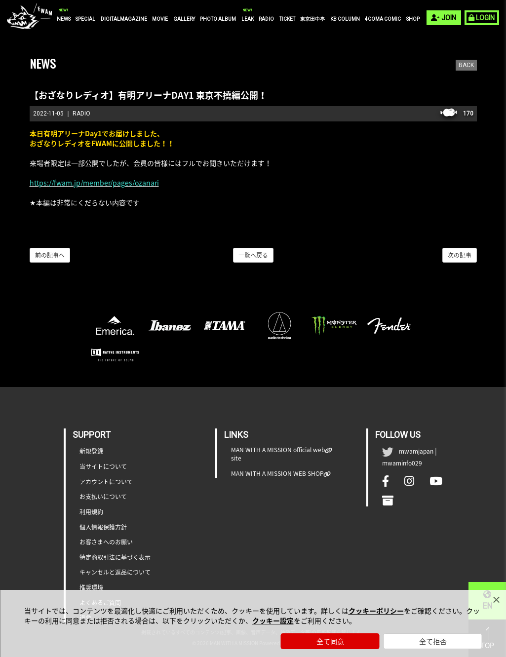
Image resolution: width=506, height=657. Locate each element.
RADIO (266, 19)
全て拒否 (433, 641)
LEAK (247, 19)
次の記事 (459, 255)
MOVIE (160, 19)
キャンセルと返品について (115, 572)
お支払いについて (103, 497)
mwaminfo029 (402, 463)
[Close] (496, 600)
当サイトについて (103, 467)
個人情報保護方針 (103, 527)
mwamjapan (416, 451)
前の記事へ (50, 255)
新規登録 (91, 451)
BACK (466, 65)
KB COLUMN (345, 19)
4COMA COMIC (383, 19)
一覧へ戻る (253, 255)
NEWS (64, 19)
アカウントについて (106, 482)
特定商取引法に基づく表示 (115, 557)
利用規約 (91, 512)
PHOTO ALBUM (218, 19)
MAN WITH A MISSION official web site (278, 454)
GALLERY (184, 19)
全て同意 (330, 641)
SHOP (413, 19)
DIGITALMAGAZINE (124, 19)
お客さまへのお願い (106, 542)
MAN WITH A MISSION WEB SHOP (277, 473)
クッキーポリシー (376, 611)
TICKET (287, 19)
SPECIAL (85, 19)
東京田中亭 (312, 19)
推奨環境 (91, 587)
